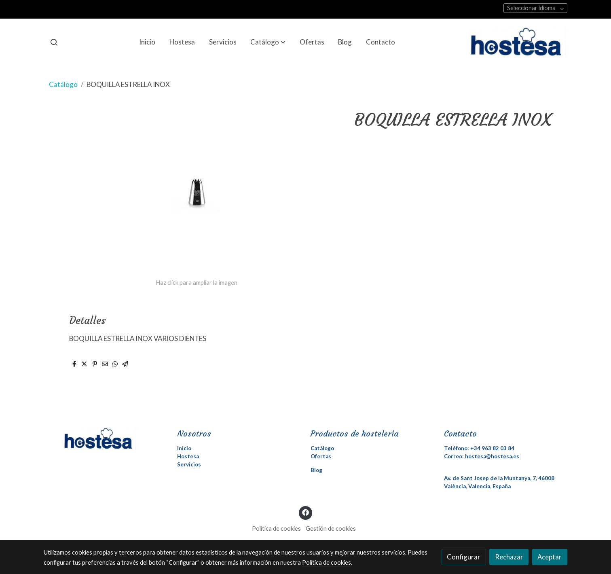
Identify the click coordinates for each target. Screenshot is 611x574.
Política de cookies (276, 528)
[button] (267, 42)
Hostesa (188, 456)
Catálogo (63, 84)
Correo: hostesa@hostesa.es (481, 456)
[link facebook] (306, 511)
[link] (518, 42)
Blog (316, 470)
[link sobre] (105, 438)
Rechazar (509, 557)
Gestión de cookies (331, 528)
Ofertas (321, 456)
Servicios (189, 464)
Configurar (463, 557)
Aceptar (549, 557)
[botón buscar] (53, 42)
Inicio (184, 448)
